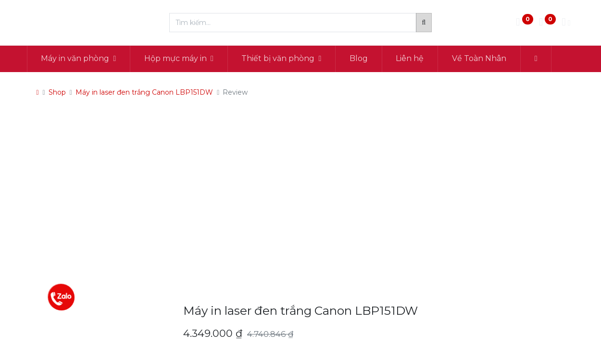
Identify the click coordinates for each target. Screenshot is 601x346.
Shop (57, 92)
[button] (540, 59)
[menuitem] (362, 59)
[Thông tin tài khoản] (566, 22)
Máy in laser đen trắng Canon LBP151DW (144, 92)
